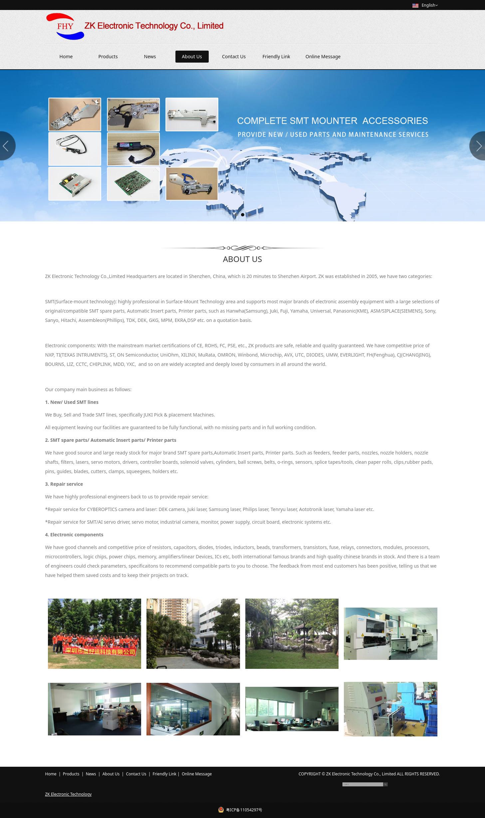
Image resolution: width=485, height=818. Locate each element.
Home (66, 56)
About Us (192, 56)
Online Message (323, 56)
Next (476, 146)
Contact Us (234, 56)
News (150, 56)
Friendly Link (276, 56)
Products (108, 56)
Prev (9, 146)
